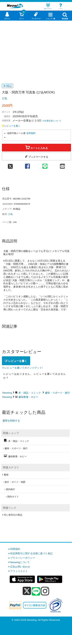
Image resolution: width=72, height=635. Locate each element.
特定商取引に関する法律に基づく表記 (31, 553)
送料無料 (31, 133)
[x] (27, 591)
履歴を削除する (11, 420)
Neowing (7, 392)
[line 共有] (45, 165)
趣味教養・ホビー (28, 397)
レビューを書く (11, 126)
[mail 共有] (62, 165)
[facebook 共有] (27, 165)
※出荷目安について (51, 121)
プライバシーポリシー (22, 557)
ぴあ (4, 98)
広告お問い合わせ (20, 566)
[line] (36, 591)
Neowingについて (20, 562)
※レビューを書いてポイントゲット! (22, 367)
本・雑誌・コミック (29, 392)
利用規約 (15, 549)
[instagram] (45, 591)
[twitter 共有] (10, 165)
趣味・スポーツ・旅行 (57, 392)
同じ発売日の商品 (13, 515)
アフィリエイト (19, 571)
